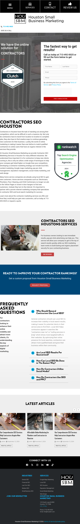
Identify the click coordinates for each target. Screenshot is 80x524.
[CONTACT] (50, 3)
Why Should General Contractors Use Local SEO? (50, 312)
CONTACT (50, 7)
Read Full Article (33, 445)
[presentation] (58, 91)
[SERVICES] (30, 4)
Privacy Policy (56, 85)
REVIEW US (70, 7)
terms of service (49, 521)
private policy (60, 521)
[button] (10, 4)
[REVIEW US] (70, 3)
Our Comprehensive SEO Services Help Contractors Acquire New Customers (66, 435)
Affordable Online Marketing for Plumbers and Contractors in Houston (38, 435)
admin (3, 441)
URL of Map (43, 506)
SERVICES (30, 7)
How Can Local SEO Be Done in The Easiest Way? (50, 362)
